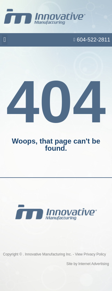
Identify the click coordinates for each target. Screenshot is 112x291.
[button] (4, 40)
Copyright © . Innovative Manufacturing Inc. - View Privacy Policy (54, 254)
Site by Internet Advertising (87, 264)
